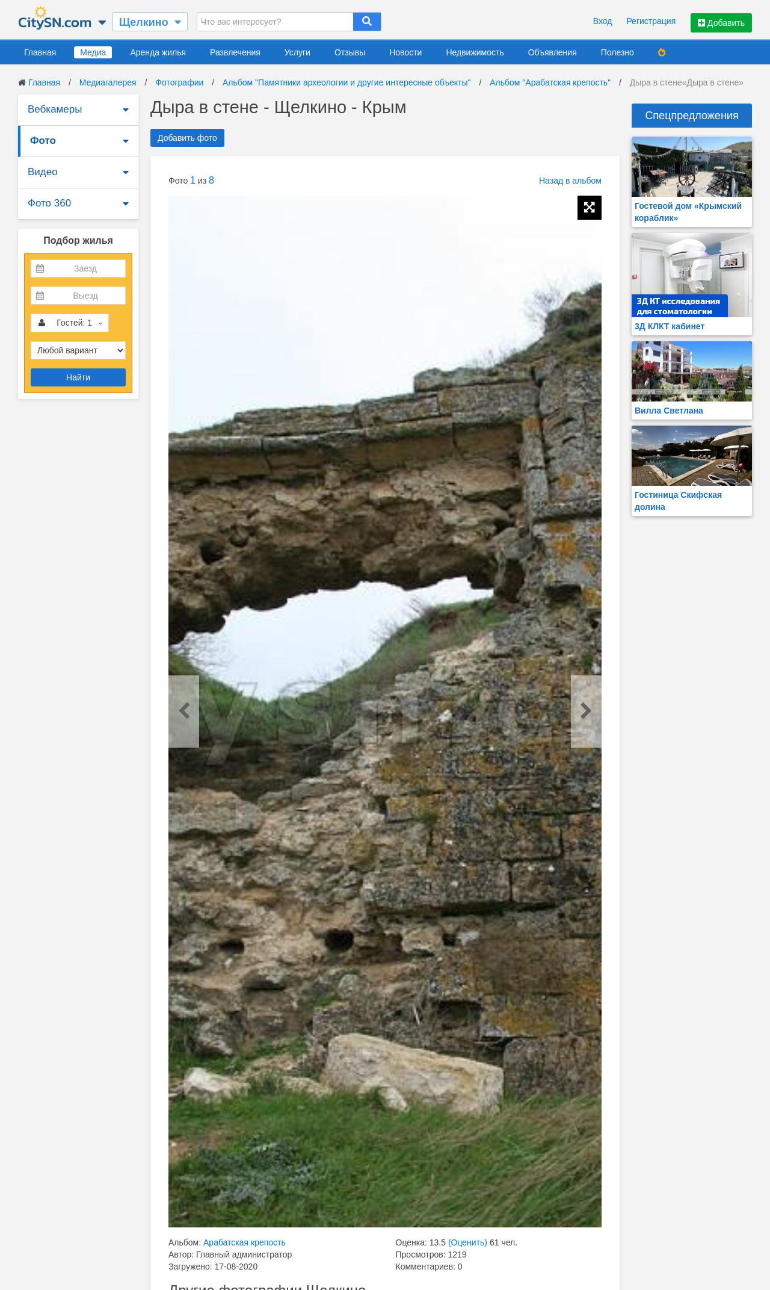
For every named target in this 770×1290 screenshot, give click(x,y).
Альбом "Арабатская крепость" (550, 82)
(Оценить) (467, 1242)
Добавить (721, 23)
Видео (43, 172)
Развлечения (235, 52)
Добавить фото (187, 138)
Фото (43, 140)
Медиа (93, 52)
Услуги (297, 52)
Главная (40, 52)
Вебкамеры (55, 109)
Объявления (552, 52)
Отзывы (349, 52)
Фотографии (179, 82)
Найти (78, 377)
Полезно (617, 52)
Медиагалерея (108, 82)
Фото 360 (49, 203)
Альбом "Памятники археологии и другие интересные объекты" (347, 82)
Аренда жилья (158, 52)
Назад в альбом (570, 180)
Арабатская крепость (244, 1242)
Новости (405, 52)
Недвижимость (475, 52)
